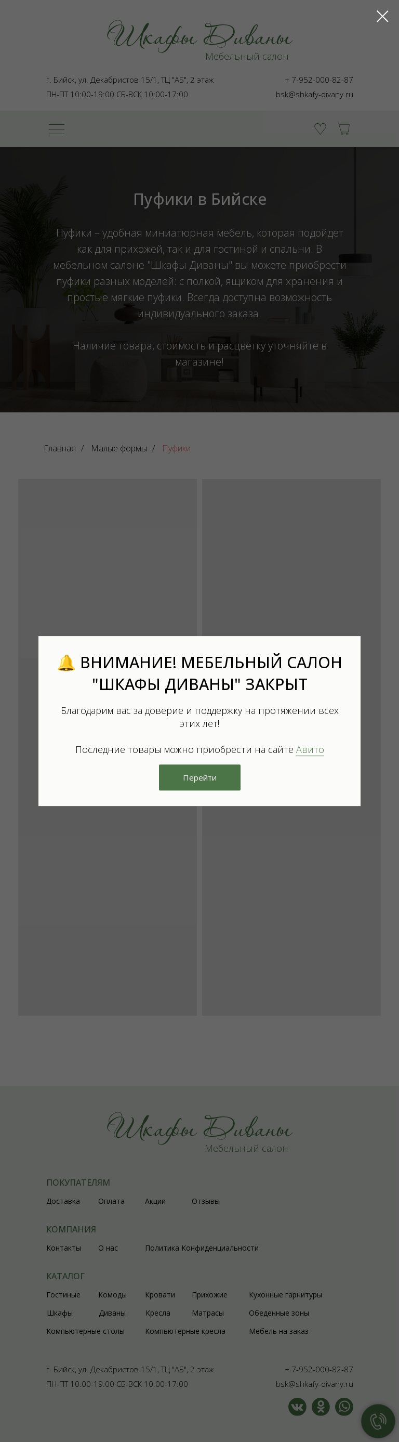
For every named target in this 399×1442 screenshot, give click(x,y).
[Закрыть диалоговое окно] (382, 16)
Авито (310, 749)
